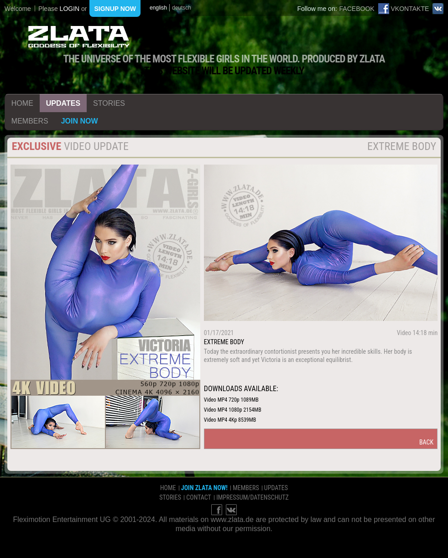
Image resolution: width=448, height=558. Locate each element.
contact (198, 497)
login (70, 8)
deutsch (181, 8)
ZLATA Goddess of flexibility (79, 36)
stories (109, 103)
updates (63, 103)
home (22, 103)
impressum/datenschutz (252, 497)
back (426, 442)
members (29, 121)
